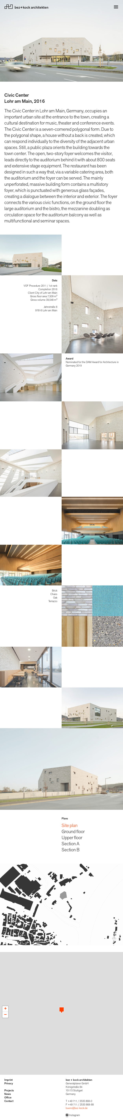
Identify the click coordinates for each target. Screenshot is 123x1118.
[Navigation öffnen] (116, 7)
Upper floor (72, 838)
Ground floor (73, 832)
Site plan (70, 826)
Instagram (73, 1115)
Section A (70, 844)
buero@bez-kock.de (77, 1108)
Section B (71, 850)
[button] (61, 1010)
